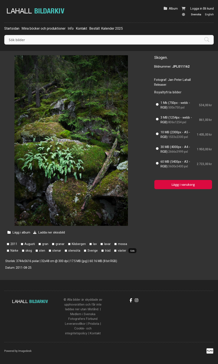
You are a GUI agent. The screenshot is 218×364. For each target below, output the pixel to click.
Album (173, 8)
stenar (56, 250)
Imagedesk (25, 350)
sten (42, 250)
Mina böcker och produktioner (44, 28)
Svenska (196, 14)
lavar (107, 244)
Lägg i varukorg (183, 185)
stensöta (74, 250)
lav (95, 244)
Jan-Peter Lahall (179, 80)
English (209, 14)
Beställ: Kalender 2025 (106, 28)
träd (107, 250)
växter (122, 250)
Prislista (93, 324)
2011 (13, 244)
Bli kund (208, 8)
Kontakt (81, 28)
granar (60, 244)
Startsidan (11, 28)
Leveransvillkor (75, 324)
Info (71, 28)
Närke (14, 250)
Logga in (196, 8)
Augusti (29, 244)
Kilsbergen (79, 244)
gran (45, 244)
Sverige (92, 250)
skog (29, 250)
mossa (122, 244)
